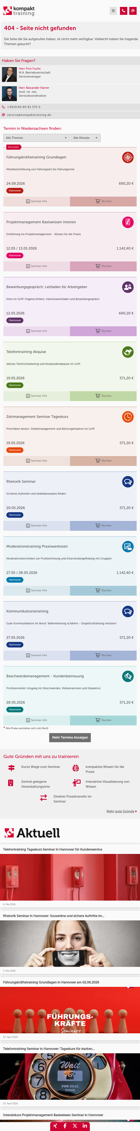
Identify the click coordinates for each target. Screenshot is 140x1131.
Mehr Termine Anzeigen (70, 737)
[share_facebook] (65, 1126)
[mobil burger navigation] (113, 11)
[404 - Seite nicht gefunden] (123, 11)
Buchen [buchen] (103, 201)
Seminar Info (36, 201)
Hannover (15, 190)
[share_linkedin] (85, 1126)
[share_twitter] (75, 1126)
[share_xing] (55, 1126)
